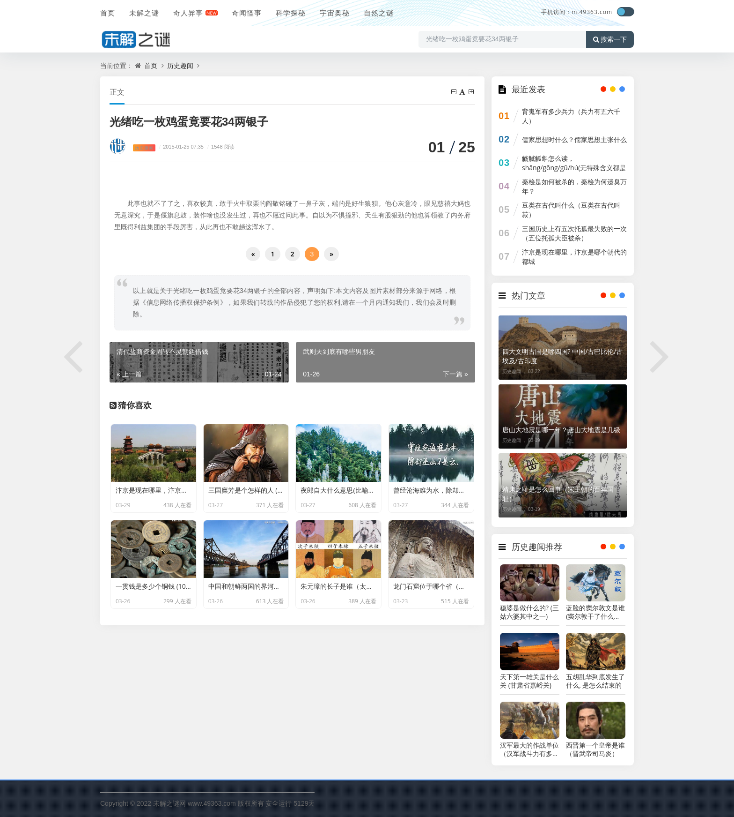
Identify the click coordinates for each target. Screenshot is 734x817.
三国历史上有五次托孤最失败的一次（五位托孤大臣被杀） (574, 233)
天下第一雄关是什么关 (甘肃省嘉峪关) (529, 681)
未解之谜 (144, 12)
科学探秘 (291, 12)
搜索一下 (610, 39)
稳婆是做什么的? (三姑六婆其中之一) (529, 612)
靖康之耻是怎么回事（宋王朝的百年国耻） (558, 494)
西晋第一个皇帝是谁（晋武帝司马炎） (595, 749)
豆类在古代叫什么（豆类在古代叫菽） (571, 210)
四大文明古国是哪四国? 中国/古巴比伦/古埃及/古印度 (562, 356)
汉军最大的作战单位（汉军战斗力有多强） (529, 749)
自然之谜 (379, 12)
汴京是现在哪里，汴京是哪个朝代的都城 (574, 256)
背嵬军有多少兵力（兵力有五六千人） (571, 116)
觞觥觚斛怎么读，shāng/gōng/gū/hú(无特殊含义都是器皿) (574, 167)
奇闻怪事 (247, 12)
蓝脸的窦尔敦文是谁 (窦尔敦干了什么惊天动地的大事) (595, 612)
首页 (107, 12)
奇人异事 (188, 12)
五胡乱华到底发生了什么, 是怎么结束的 (595, 681)
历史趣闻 (180, 65)
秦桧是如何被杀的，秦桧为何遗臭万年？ (574, 186)
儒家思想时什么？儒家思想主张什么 (574, 139)
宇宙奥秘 (335, 12)
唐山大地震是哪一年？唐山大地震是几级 (561, 429)
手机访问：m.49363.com (576, 12)
